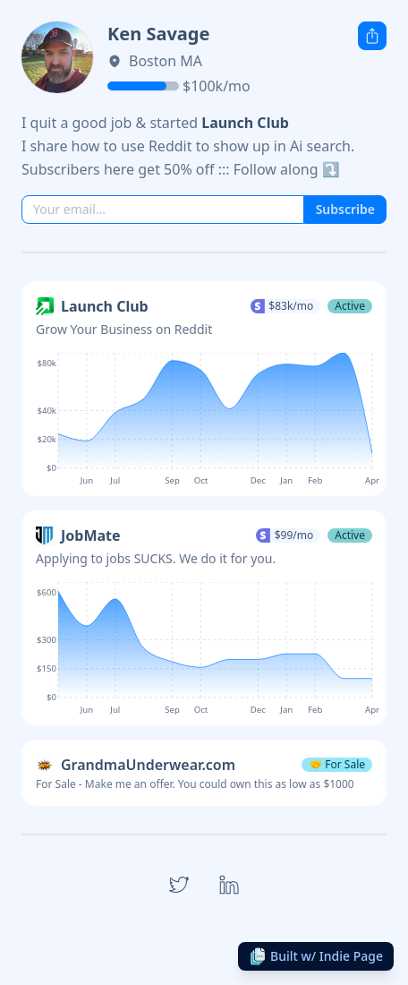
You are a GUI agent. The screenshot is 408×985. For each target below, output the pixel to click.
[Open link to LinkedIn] (229, 884)
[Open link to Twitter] (178, 884)
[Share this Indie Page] (372, 35)
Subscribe (345, 209)
